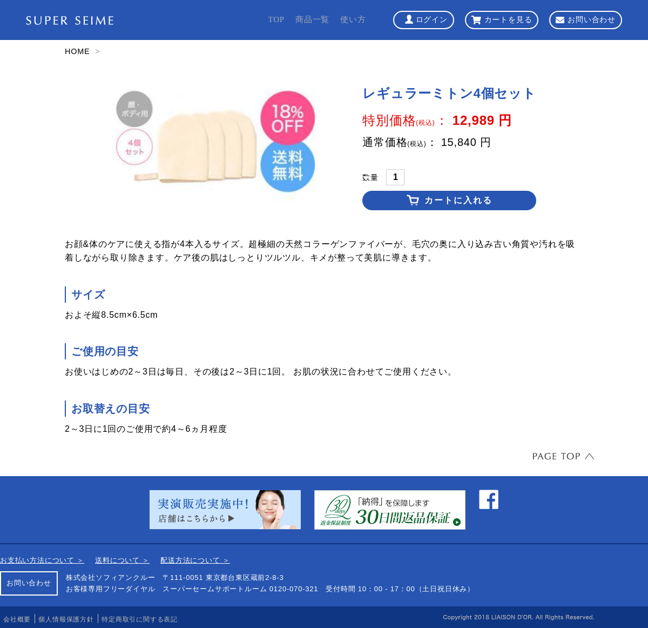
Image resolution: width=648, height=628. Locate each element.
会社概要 (17, 619)
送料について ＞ (122, 560)
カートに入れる (458, 200)
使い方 (353, 19)
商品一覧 (312, 19)
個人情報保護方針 (65, 619)
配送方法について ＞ (195, 560)
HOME (77, 51)
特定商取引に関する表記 (140, 619)
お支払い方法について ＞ (42, 560)
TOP (276, 19)
